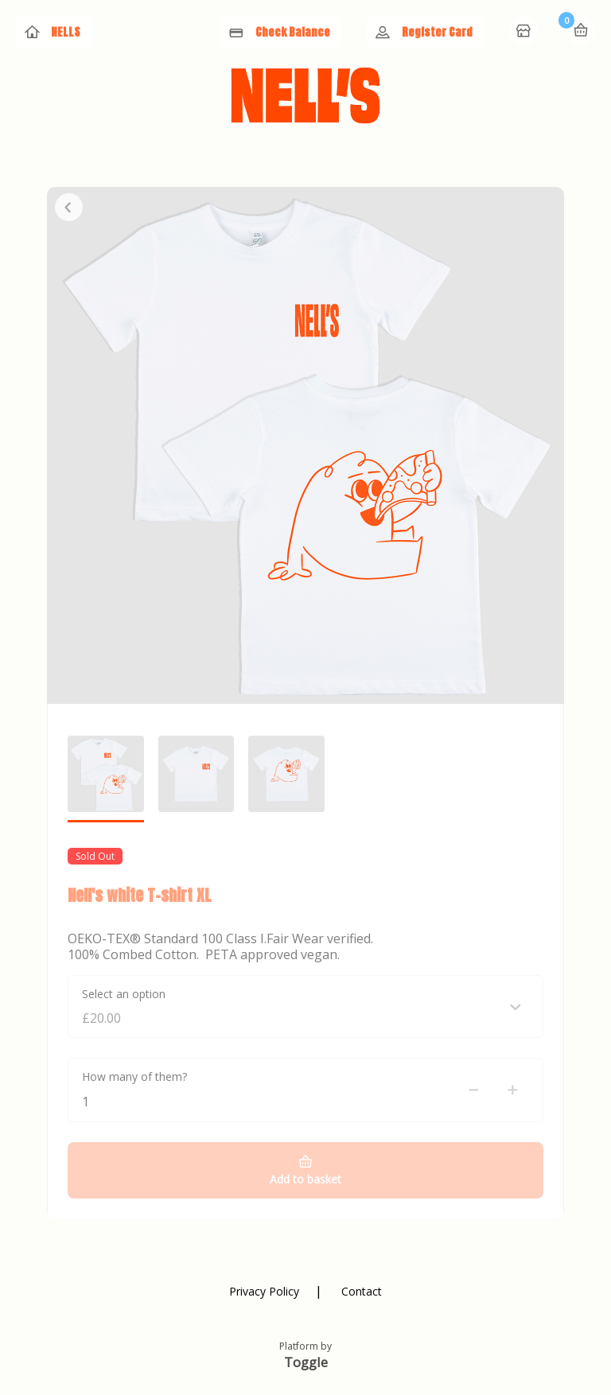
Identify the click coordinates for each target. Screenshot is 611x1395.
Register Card (437, 32)
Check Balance (292, 32)
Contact (361, 1291)
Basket (580, 30)
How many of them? (134, 1076)
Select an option (123, 993)
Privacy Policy (264, 1291)
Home (525, 32)
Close (69, 207)
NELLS (65, 32)
